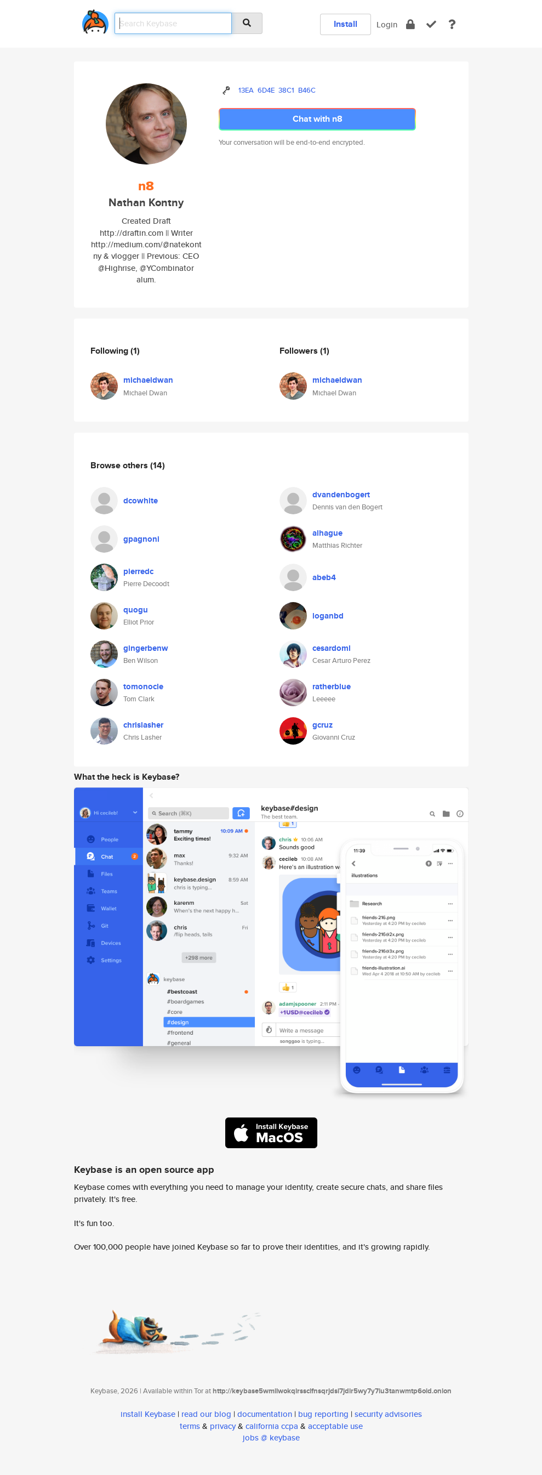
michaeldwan (148, 380)
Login (386, 24)
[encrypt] (410, 24)
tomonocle (143, 686)
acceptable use (335, 1426)
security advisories (388, 1414)
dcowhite (140, 501)
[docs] (452, 24)
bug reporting (323, 1414)
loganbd (328, 616)
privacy (223, 1426)
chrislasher (143, 725)
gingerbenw (145, 648)
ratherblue (331, 686)
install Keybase (148, 1414)
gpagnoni (141, 539)
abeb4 (324, 577)
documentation (264, 1414)
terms (190, 1426)
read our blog (206, 1414)
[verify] (431, 24)
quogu (135, 610)
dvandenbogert (341, 495)
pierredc (138, 571)
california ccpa (272, 1426)
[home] (95, 19)
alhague (327, 533)
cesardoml (331, 648)
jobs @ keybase (271, 1437)
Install (345, 24)
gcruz (322, 725)
